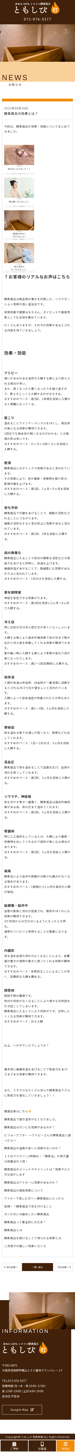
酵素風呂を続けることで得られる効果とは (32, 1238)
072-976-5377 (37, 19)
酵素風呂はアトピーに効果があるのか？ (31, 1182)
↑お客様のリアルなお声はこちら (37, 277)
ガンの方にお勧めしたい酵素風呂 (26, 1214)
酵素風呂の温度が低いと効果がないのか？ (32, 1148)
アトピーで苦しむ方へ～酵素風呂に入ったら (34, 1198)
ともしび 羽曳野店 (32, 1436)
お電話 (42, 1446)
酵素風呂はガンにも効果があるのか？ (29, 1127)
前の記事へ (12, 1267)
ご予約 (14, 1446)
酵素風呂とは (13, 1230)
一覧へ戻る (37, 1267)
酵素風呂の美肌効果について (23, 1190)
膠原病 (9, 990)
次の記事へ (63, 1267)
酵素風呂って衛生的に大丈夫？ (25, 1222)
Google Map (22, 1410)
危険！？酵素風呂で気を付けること (28, 1206)
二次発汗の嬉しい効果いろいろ (25, 1246)
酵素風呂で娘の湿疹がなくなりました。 (31, 1119)
